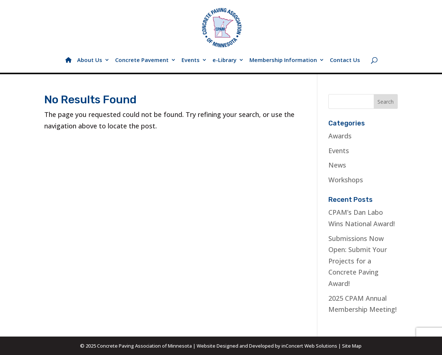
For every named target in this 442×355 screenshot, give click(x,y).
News (337, 165)
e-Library (224, 60)
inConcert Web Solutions (309, 345)
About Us (89, 60)
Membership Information (283, 60)
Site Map (352, 345)
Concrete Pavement (142, 60)
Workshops (345, 179)
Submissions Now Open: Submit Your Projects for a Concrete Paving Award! (357, 261)
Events (191, 60)
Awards (340, 135)
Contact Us (345, 60)
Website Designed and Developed (235, 345)
